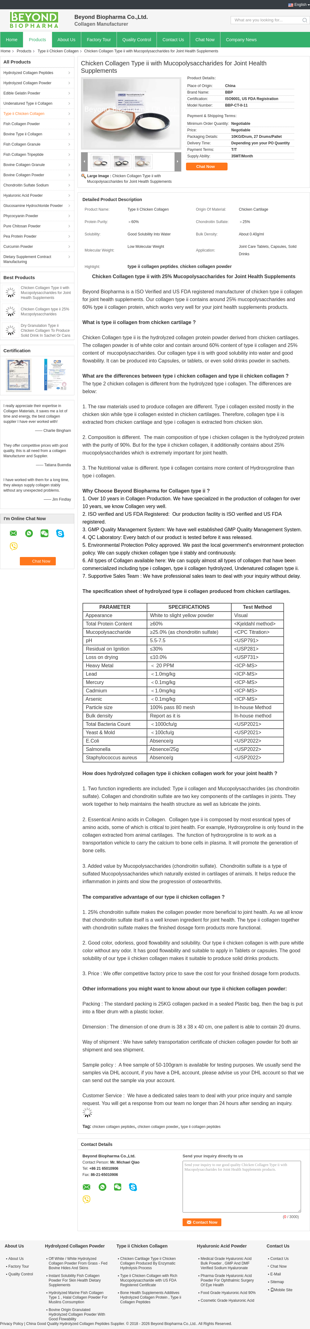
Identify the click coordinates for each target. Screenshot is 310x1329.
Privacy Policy (11, 1324)
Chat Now (205, 39)
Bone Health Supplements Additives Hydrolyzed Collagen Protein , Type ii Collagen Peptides (150, 1297)
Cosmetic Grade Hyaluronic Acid (227, 1300)
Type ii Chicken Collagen (58, 51)
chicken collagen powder (158, 1127)
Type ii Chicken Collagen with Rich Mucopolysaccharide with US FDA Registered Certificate (148, 1280)
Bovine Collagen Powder (23, 175)
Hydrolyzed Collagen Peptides (28, 73)
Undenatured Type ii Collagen (27, 103)
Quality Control (136, 39)
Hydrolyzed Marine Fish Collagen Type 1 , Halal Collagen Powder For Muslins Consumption (78, 1297)
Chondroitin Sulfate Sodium (26, 185)
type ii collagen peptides (200, 1127)
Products (37, 39)
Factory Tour (99, 39)
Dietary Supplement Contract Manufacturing (27, 259)
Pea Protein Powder (20, 236)
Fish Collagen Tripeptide (23, 154)
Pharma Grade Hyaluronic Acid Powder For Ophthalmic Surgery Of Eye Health (227, 1280)
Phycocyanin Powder (20, 216)
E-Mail (275, 1274)
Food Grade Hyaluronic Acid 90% (228, 1293)
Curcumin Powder (18, 246)
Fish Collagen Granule (21, 144)
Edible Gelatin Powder (21, 93)
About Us (67, 39)
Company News (241, 39)
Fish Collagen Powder (21, 124)
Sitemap (277, 1282)
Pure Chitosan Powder (22, 226)
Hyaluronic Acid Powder (23, 195)
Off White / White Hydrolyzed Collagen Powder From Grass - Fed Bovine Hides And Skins (78, 1263)
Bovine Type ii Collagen (22, 134)
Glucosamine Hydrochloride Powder (33, 206)
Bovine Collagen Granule (24, 165)
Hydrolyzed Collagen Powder (27, 83)
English (300, 4)
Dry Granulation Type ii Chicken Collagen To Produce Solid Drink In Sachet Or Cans (45, 330)
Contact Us (173, 39)
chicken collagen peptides (113, 1127)
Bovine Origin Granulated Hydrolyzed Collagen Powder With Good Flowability (77, 1314)
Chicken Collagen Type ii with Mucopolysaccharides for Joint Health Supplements (46, 293)
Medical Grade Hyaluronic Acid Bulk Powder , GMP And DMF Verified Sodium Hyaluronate (226, 1263)
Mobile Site (281, 1290)
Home (11, 39)
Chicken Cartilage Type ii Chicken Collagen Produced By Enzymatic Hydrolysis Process (148, 1263)
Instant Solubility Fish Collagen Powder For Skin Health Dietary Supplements (75, 1280)
